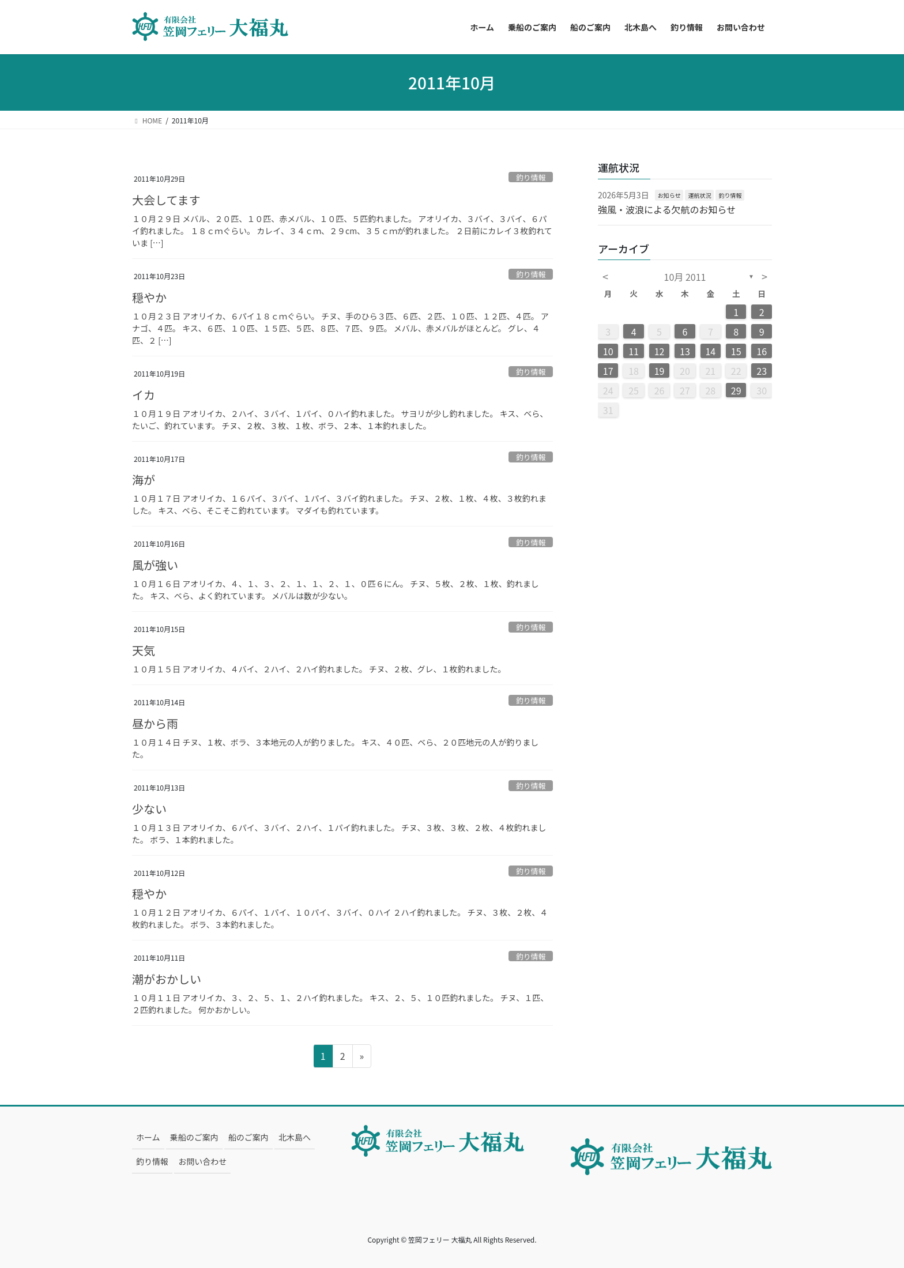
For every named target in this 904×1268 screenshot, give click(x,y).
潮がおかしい (166, 978)
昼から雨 (155, 723)
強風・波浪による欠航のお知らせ (667, 209)
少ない (149, 808)
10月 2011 (685, 277)
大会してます (166, 199)
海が (143, 479)
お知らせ (669, 195)
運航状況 (699, 195)
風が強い (155, 564)
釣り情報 (530, 177)
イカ (143, 394)
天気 (143, 650)
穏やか (149, 297)
